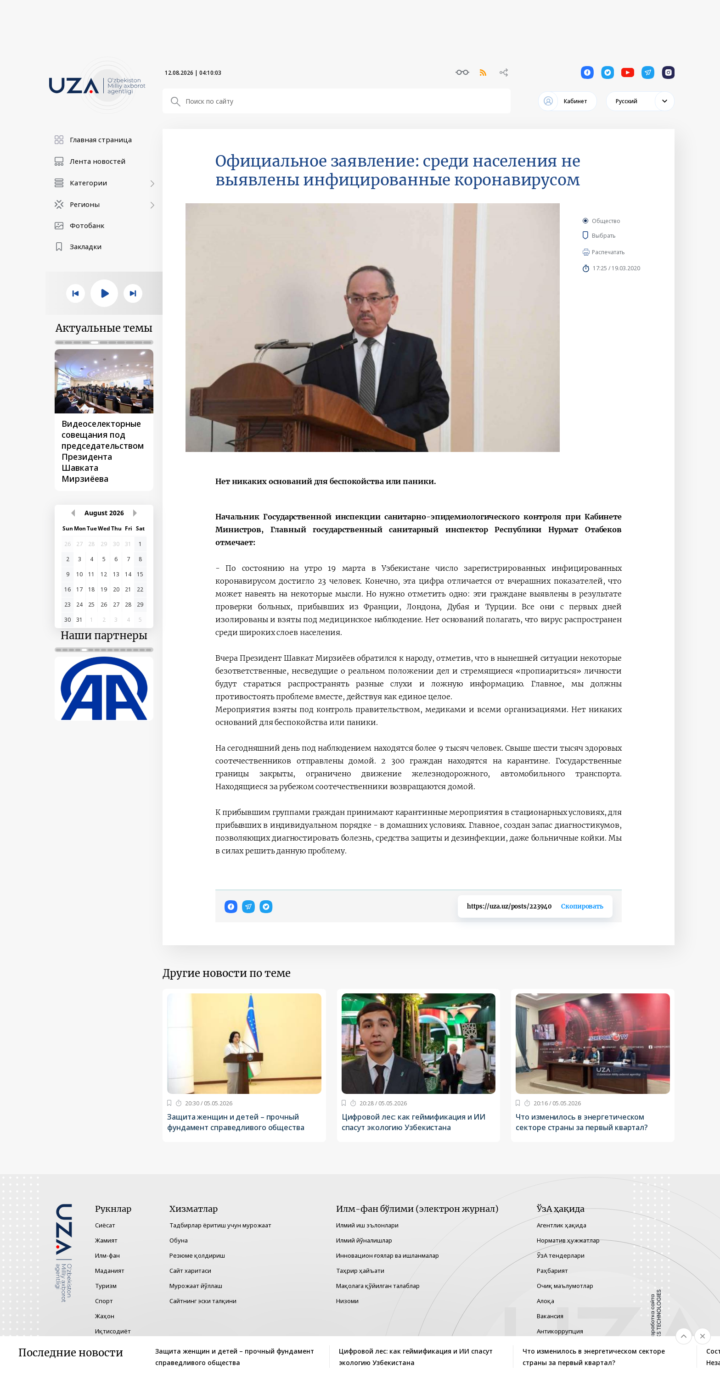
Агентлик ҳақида (561, 1225)
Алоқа (545, 1301)
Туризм (106, 1286)
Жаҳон (104, 1316)
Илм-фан (107, 1255)
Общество (606, 220)
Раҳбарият (552, 1270)
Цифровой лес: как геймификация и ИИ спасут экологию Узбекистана (414, 1122)
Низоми (347, 1301)
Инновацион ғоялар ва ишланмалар (387, 1255)
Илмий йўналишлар (364, 1240)
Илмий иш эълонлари (367, 1225)
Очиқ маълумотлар (565, 1286)
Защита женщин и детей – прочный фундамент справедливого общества (235, 1122)
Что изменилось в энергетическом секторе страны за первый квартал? (582, 1122)
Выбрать (617, 235)
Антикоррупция (560, 1331)
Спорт (104, 1301)
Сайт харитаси (190, 1270)
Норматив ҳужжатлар (568, 1240)
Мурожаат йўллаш (195, 1286)
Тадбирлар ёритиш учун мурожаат (220, 1225)
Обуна (178, 1240)
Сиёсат (105, 1225)
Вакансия (550, 1316)
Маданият (109, 1270)
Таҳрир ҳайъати (360, 1270)
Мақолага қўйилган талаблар (378, 1286)
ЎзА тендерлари (561, 1255)
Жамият (106, 1240)
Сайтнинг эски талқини (202, 1301)
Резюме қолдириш (197, 1255)
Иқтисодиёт (113, 1331)
